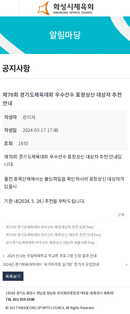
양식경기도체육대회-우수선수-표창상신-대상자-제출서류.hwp (50, 242)
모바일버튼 (10, 8)
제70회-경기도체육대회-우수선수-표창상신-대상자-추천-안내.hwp (53, 234)
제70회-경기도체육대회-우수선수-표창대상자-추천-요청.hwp (50, 226)
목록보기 (13, 276)
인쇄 (121, 214)
